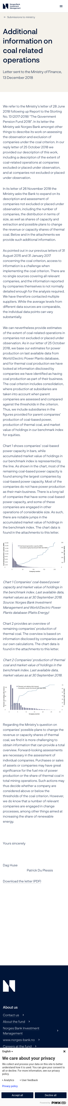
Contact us (11, 1015)
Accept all (17, 1095)
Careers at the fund (17, 1046)
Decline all (50, 1095)
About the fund (14, 1021)
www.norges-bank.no (19, 1040)
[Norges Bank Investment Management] (11, 7)
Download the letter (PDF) (22, 881)
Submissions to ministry (21, 17)
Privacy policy (10, 1086)
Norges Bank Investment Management (21, 1030)
